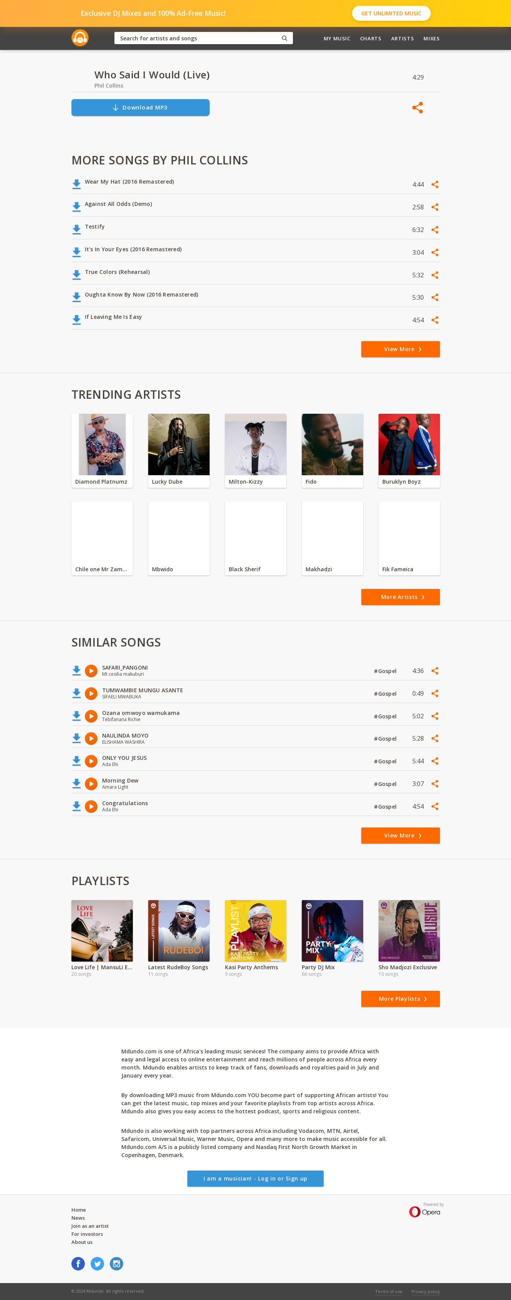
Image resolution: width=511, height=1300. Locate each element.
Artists (402, 38)
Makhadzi (319, 569)
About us (82, 1242)
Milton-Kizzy (246, 481)
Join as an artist (90, 1225)
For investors (87, 1233)
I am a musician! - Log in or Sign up (255, 1178)
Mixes (431, 38)
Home (78, 1209)
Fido (311, 481)
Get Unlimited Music (391, 13)
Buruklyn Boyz (401, 481)
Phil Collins (108, 85)
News (78, 1217)
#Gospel (386, 671)
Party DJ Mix (318, 967)
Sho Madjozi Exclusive (408, 967)
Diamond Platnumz (101, 481)
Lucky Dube (167, 481)
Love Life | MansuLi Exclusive (102, 967)
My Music (337, 38)
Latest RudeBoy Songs (178, 967)
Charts (371, 38)
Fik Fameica (397, 569)
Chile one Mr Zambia (102, 569)
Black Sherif (245, 569)
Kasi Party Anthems (251, 967)
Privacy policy (426, 1291)
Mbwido (162, 569)
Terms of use (388, 1291)
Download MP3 (140, 107)
